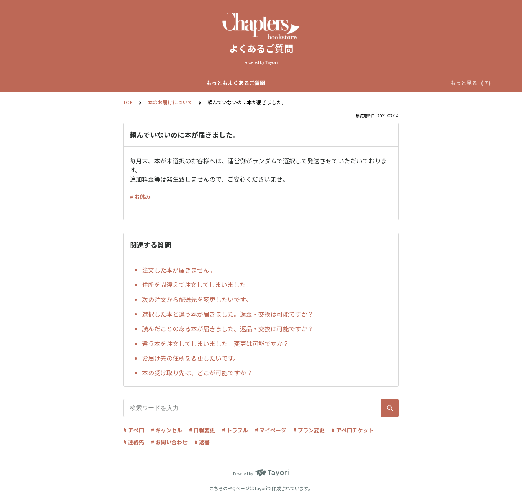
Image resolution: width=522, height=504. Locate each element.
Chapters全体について (160, 83)
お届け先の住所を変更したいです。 (190, 358)
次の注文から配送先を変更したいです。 (196, 299)
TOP (128, 102)
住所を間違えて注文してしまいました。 (197, 284)
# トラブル (235, 430)
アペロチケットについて (379, 83)
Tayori (260, 488)
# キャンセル (166, 430)
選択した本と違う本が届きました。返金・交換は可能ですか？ (227, 313)
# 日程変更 (202, 430)
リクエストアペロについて (307, 83)
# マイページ (270, 430)
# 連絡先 (133, 442)
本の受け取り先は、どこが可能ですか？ (197, 372)
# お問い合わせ (169, 442)
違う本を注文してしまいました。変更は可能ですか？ (215, 343)
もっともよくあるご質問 (91, 83)
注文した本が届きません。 (178, 269)
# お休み (140, 196)
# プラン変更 (309, 430)
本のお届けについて (170, 102)
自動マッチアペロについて (232, 83)
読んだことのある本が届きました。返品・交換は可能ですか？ (227, 328)
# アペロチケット (352, 430)
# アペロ (133, 430)
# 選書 (202, 442)
